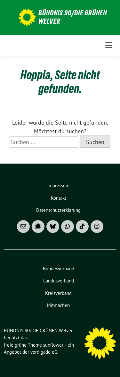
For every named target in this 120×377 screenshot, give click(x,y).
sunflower (53, 345)
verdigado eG (43, 352)
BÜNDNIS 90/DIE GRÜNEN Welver (72, 17)
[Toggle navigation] (108, 45)
